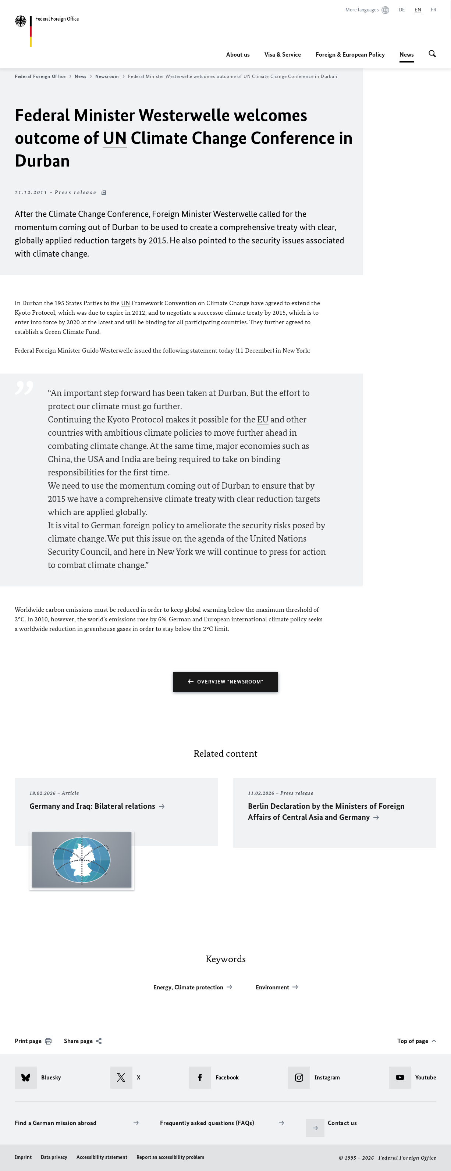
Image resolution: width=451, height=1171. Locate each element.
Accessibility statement (102, 1157)
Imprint (23, 1157)
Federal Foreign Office (43, 76)
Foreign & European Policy (350, 54)
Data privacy (54, 1157)
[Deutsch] (402, 10)
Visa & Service (282, 54)
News (406, 54)
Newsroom (110, 76)
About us (238, 54)
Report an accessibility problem (170, 1157)
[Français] (433, 10)
